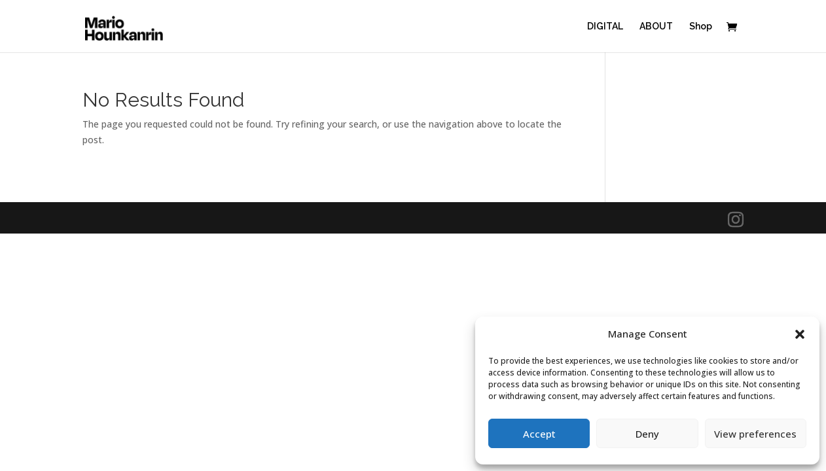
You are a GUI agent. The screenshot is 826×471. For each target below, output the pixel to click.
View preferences (755, 433)
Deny (647, 433)
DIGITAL (605, 26)
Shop (700, 26)
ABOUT (656, 26)
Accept (539, 433)
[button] (799, 334)
